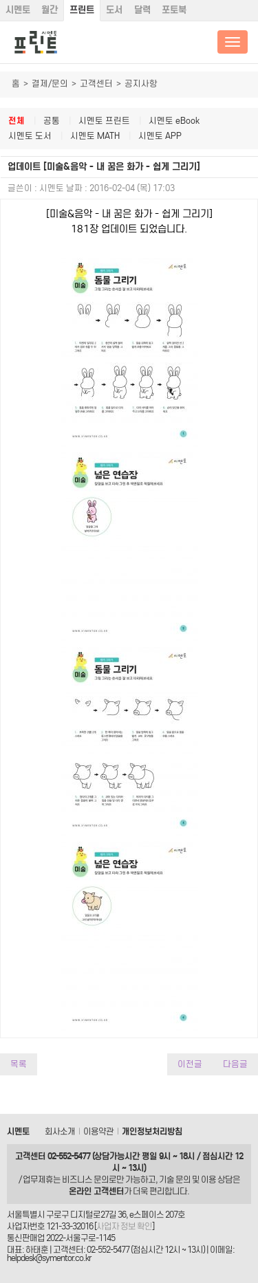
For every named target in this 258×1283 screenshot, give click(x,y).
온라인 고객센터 (96, 1191)
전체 (16, 121)
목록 (18, 1064)
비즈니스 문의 (85, 1179)
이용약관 (98, 1131)
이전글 (190, 1064)
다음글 (235, 1064)
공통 (51, 121)
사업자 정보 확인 (124, 1226)
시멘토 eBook (174, 121)
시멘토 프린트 (104, 121)
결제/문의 (50, 83)
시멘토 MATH (95, 136)
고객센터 (96, 83)
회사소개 (60, 1131)
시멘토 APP (160, 136)
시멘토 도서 (30, 136)
